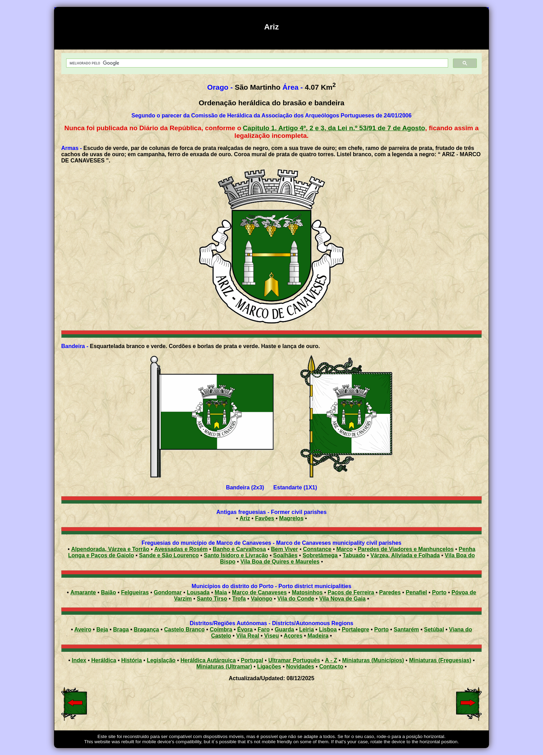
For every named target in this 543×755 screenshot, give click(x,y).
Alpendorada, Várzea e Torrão (110, 549)
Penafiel (416, 592)
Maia (221, 592)
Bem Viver (284, 549)
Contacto (331, 666)
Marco (344, 549)
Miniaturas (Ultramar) (224, 666)
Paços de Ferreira (351, 592)
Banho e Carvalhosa (239, 549)
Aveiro (82, 629)
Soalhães (285, 555)
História (131, 660)
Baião (108, 592)
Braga (120, 629)
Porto (439, 592)
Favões (264, 518)
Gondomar (168, 592)
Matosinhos (307, 592)
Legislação (161, 660)
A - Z (331, 660)
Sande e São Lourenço (169, 555)
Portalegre (355, 629)
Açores (293, 636)
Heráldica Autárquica (207, 660)
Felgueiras (135, 592)
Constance (317, 549)
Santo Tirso (212, 599)
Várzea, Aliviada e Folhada (404, 555)
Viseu (271, 636)
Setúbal (434, 629)
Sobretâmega (320, 555)
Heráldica (103, 660)
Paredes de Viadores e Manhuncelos (406, 549)
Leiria (306, 629)
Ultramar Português (294, 660)
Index (79, 660)
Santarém (406, 629)
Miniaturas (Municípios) (373, 660)
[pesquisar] (256, 63)
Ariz (245, 518)
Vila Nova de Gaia (342, 599)
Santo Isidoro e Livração (236, 555)
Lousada (198, 592)
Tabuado (354, 555)
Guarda (284, 629)
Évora (244, 629)
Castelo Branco (184, 629)
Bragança (146, 629)
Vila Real (247, 636)
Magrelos (291, 518)
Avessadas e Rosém (181, 549)
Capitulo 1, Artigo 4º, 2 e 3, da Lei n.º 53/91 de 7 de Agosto (334, 128)
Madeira (318, 636)
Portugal (252, 660)
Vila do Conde (295, 599)
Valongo (261, 599)
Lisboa (328, 629)
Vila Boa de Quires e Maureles (279, 562)
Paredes (390, 592)
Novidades (300, 666)
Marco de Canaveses (259, 592)
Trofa (239, 599)
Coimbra (221, 629)
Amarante (83, 592)
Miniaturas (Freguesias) (440, 660)
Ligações (269, 666)
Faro (264, 629)
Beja (102, 629)
